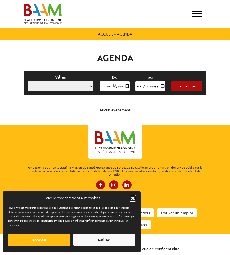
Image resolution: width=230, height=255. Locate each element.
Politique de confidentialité (156, 248)
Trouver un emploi (177, 213)
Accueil (105, 34)
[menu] (197, 14)
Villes (60, 77)
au (150, 77)
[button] (132, 198)
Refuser (104, 240)
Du (114, 77)
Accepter (39, 240)
